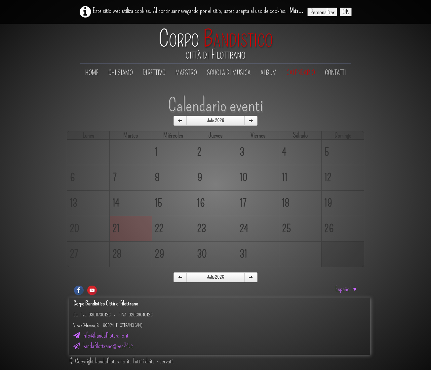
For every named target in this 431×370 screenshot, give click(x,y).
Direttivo (154, 73)
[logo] (216, 44)
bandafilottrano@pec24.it (103, 346)
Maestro (186, 73)
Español (346, 289)
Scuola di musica (229, 73)
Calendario (301, 73)
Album (268, 73)
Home (91, 73)
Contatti (335, 73)
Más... (296, 11)
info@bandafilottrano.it (101, 335)
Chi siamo (120, 73)
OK (345, 12)
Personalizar (322, 12)
